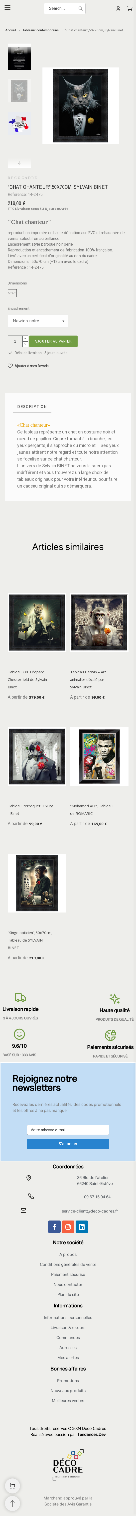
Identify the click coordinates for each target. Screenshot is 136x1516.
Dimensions (17, 283)
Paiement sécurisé (68, 1275)
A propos (68, 1255)
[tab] (32, 406)
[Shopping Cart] (12, 1485)
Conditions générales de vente (68, 1265)
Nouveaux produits (68, 1391)
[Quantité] (15, 341)
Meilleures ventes (68, 1401)
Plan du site (68, 1295)
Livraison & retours (68, 1328)
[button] (28, 366)
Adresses (68, 1348)
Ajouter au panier (53, 341)
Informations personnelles (68, 1318)
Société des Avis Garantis (68, 1504)
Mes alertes (68, 1358)
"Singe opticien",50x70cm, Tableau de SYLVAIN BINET (30, 940)
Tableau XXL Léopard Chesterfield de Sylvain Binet (27, 679)
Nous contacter (68, 1285)
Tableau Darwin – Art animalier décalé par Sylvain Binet (88, 679)
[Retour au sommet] (12, 1503)
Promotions (68, 1381)
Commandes (68, 1338)
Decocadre (23, 178)
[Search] (65, 8)
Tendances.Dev (91, 1435)
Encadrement (18, 309)
